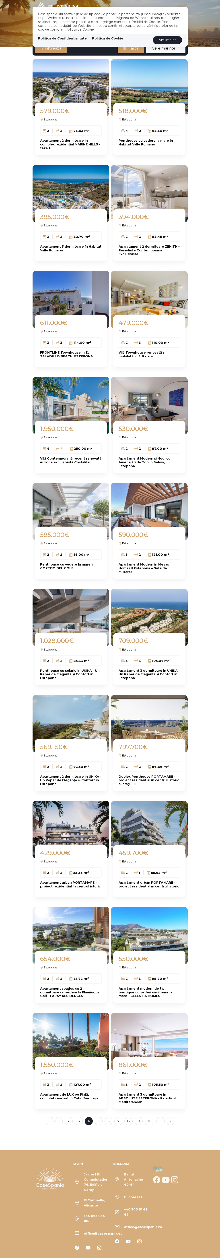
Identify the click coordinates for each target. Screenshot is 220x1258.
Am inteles (167, 40)
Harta (131, 48)
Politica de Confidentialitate (62, 38)
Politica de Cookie (107, 38)
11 (160, 1121)
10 (149, 1121)
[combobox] (165, 48)
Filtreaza (51, 48)
